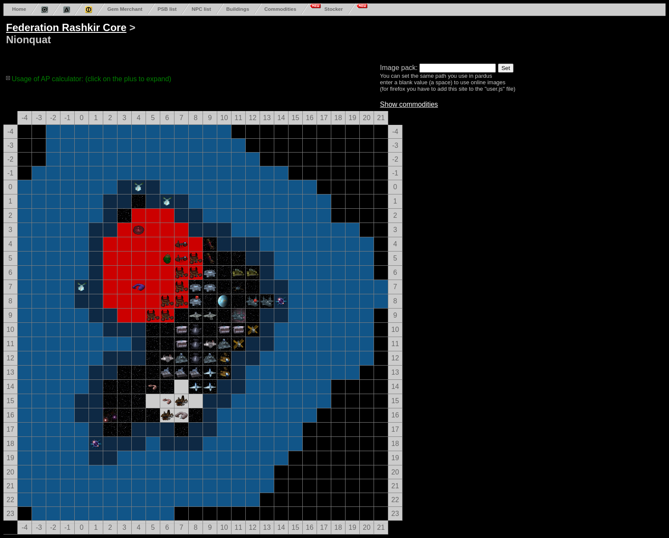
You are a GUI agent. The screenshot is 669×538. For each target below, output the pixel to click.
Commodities (280, 9)
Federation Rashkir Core (66, 27)
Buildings (237, 9)
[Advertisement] (333, 38)
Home (19, 9)
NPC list (201, 9)
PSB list (167, 9)
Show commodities (409, 104)
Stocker (333, 9)
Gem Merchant (124, 9)
